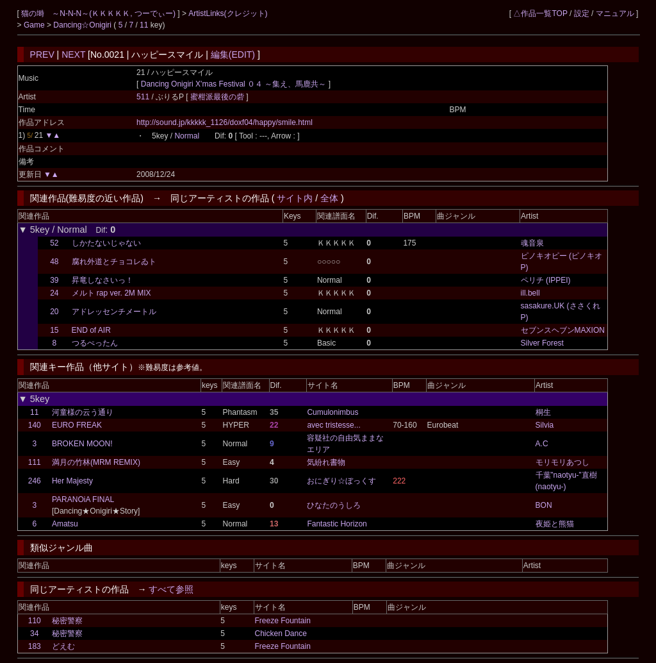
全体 (329, 198)
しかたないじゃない (106, 243)
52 (54, 243)
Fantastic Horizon (336, 523)
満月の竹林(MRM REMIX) (96, 462)
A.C (542, 443)
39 (54, 280)
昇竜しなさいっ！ (102, 280)
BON (544, 505)
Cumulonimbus (332, 412)
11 (144, 25)
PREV (42, 54)
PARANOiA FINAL (83, 499)
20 (54, 311)
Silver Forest (542, 343)
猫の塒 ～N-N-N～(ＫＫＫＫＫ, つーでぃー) (99, 13)
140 (34, 425)
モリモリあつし (562, 462)
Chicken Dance (280, 633)
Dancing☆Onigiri (83, 25)
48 (54, 261)
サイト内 (295, 198)
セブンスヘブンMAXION (563, 330)
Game (35, 25)
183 (34, 646)
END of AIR (91, 330)
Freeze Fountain (282, 620)
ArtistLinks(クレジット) (227, 13)
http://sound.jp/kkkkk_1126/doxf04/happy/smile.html (224, 122)
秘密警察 (67, 620)
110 (34, 620)
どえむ (63, 646)
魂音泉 (532, 243)
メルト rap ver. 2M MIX (111, 293)
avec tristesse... (333, 425)
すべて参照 (171, 589)
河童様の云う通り (82, 412)
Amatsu (65, 523)
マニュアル (615, 13)
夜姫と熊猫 (555, 523)
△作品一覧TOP (540, 13)
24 (54, 293)
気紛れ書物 (326, 462)
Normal (186, 135)
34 (34, 633)
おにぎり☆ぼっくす (341, 480)
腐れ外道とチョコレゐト (114, 261)
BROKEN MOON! (82, 443)
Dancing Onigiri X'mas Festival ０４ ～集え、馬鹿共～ (234, 84)
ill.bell (530, 293)
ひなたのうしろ (334, 505)
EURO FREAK (77, 425)
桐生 (543, 412)
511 (142, 96)
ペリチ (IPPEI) (546, 280)
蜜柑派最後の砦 (218, 96)
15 (54, 330)
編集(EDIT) (233, 54)
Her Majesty (72, 480)
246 (34, 480)
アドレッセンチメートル (114, 311)
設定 (581, 13)
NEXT (73, 54)
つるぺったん (95, 343)
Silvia (545, 425)
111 (34, 462)
